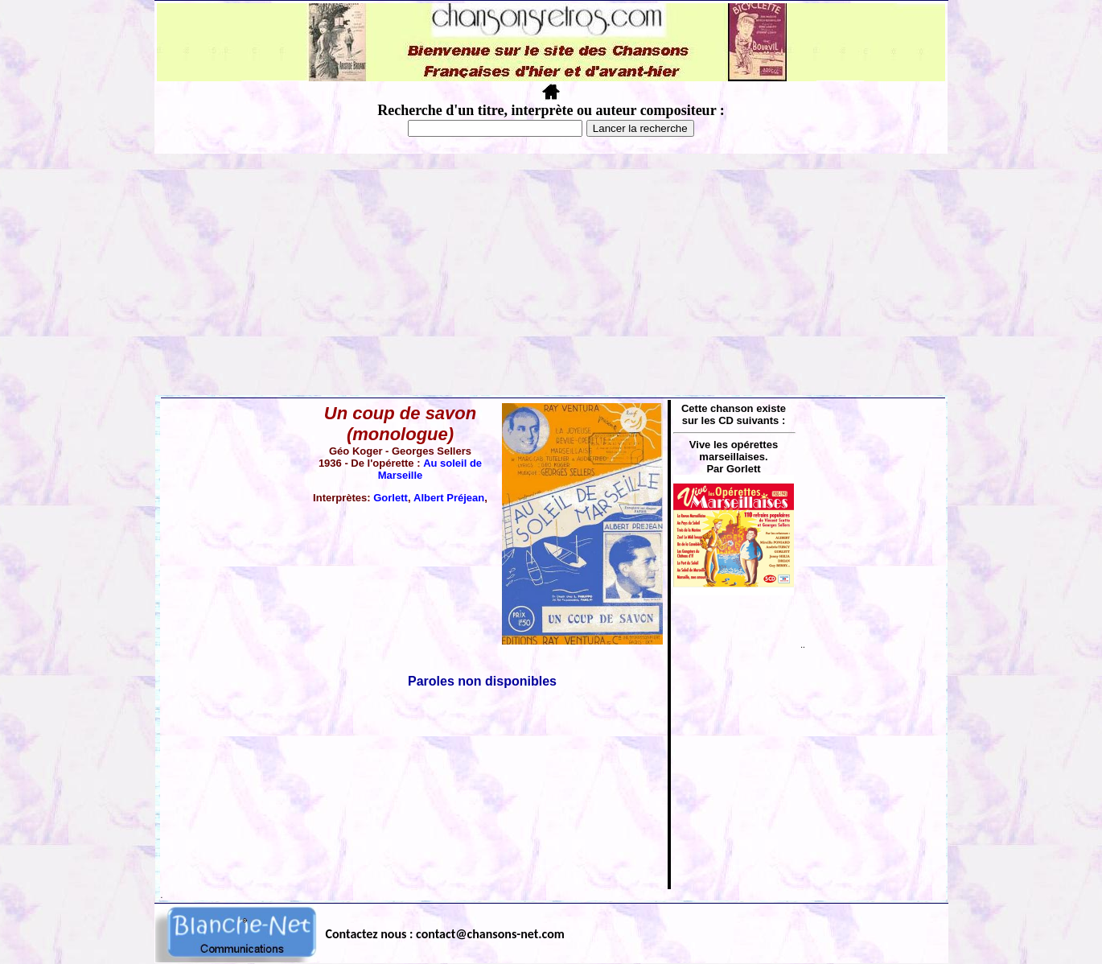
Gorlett (390, 498)
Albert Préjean (448, 498)
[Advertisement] (551, 274)
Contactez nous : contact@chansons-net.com (445, 933)
